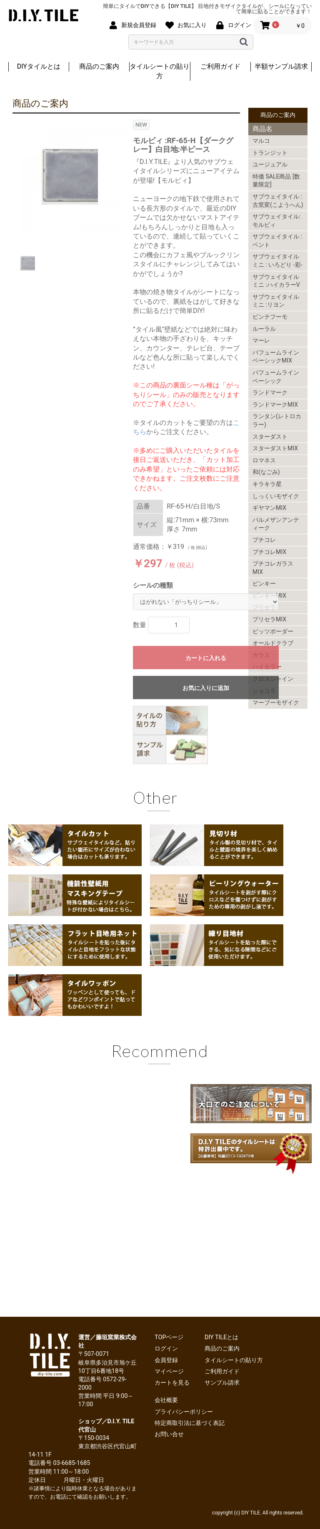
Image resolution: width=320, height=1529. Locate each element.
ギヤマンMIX (269, 507)
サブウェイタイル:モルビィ (276, 220)
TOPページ (169, 1337)
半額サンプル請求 (281, 66)
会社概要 (166, 1400)
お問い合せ (169, 1434)
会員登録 (166, 1360)
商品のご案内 (99, 66)
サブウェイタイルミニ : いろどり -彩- (277, 260)
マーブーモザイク (275, 702)
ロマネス (264, 460)
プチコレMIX (269, 552)
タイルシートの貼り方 (160, 70)
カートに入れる (205, 658)
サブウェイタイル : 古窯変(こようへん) (277, 200)
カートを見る (172, 1382)
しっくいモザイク (275, 496)
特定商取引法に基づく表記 (190, 1423)
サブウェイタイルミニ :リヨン (275, 300)
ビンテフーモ (270, 316)
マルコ (261, 140)
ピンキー (264, 583)
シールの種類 (153, 585)
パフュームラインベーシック (275, 376)
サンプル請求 (222, 1382)
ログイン (166, 1348)
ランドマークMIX (275, 404)
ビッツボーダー (272, 631)
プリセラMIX (269, 619)
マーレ (261, 340)
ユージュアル (270, 164)
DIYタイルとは (38, 66)
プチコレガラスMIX (272, 567)
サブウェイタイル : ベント (277, 240)
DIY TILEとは (222, 1337)
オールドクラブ (272, 643)
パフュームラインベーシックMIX (275, 356)
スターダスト (270, 436)
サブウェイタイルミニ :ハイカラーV (276, 280)
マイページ (169, 1371)
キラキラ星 (267, 484)
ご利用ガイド (220, 66)
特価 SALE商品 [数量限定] (276, 180)
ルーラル (264, 328)
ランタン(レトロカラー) (276, 420)
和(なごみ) (266, 472)
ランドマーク (270, 392)
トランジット (270, 152)
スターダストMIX (275, 448)
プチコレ (264, 539)
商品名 (262, 129)
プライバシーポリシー (184, 1411)
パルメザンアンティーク (275, 523)
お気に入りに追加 (205, 688)
